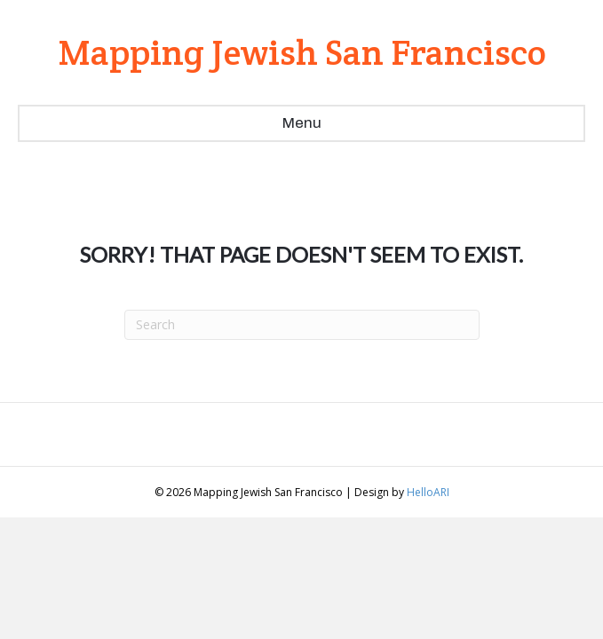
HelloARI (428, 492)
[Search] (302, 325)
